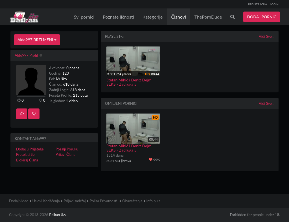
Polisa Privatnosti (103, 201)
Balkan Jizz (57, 214)
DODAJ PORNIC (261, 16)
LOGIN (274, 4)
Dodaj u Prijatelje (30, 149)
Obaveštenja (132, 201)
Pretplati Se (25, 154)
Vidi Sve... (266, 36)
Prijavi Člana (65, 154)
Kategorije (153, 16)
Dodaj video (18, 201)
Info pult (153, 201)
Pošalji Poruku (67, 149)
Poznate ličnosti (118, 16)
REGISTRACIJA (257, 4)
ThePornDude (208, 16)
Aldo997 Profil (26, 55)
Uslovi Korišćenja (46, 201)
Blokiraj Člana (27, 160)
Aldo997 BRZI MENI (36, 39)
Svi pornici (84, 16)
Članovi (178, 16)
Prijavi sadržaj (75, 201)
